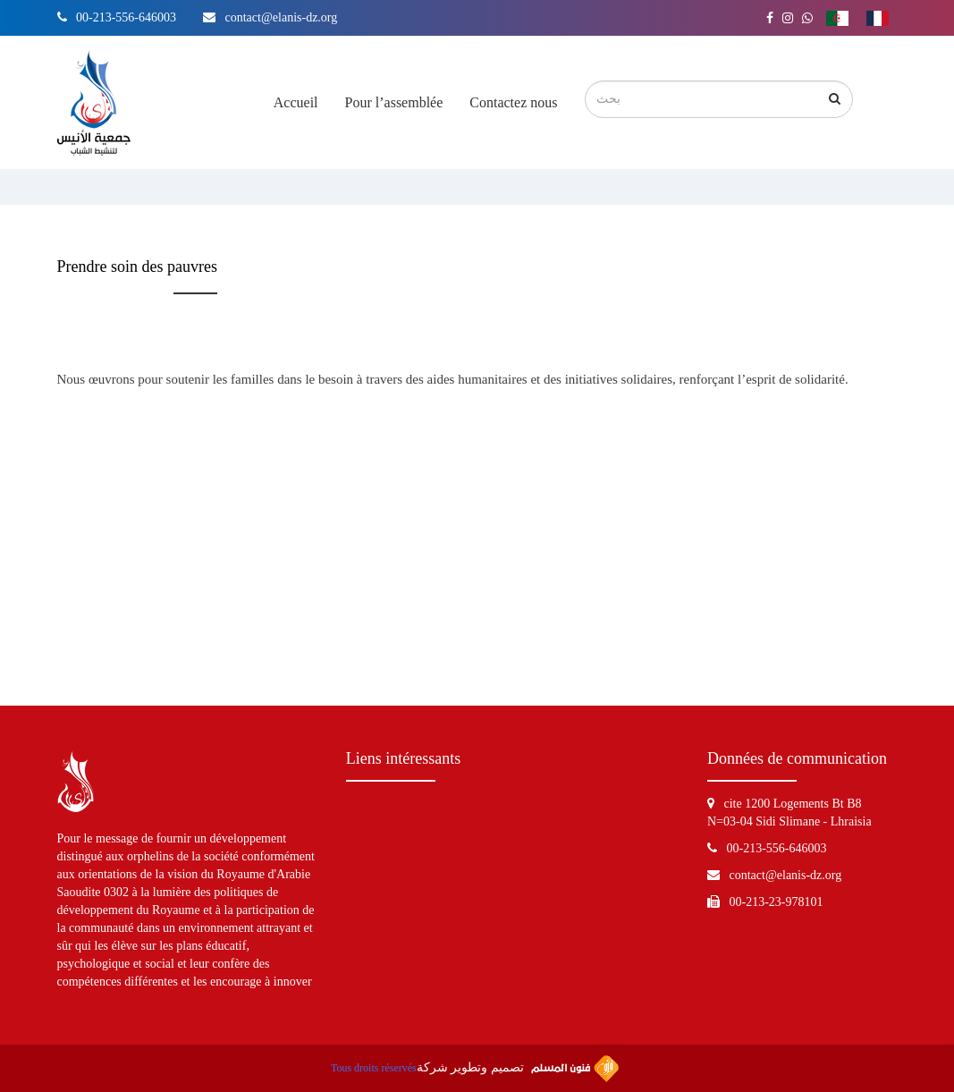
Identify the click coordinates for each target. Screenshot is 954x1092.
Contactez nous (513, 102)
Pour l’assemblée (394, 102)
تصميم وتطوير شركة (518, 1068)
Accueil (296, 102)
